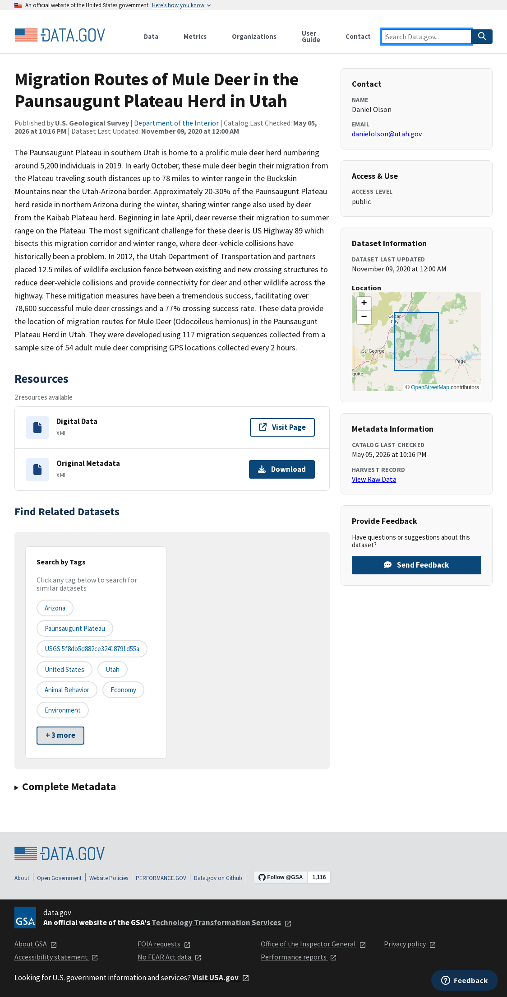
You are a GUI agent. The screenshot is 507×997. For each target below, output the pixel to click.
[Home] (59, 35)
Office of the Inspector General (313, 943)
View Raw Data (374, 479)
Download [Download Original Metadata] (282, 469)
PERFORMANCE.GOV (161, 878)
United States (64, 669)
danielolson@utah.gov (387, 133)
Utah (113, 669)
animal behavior (67, 689)
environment (63, 710)
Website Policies (108, 878)
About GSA (35, 943)
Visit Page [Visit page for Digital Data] (282, 427)
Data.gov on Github (218, 878)
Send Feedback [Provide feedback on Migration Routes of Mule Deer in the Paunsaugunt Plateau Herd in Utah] (416, 565)
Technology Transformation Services (222, 922)
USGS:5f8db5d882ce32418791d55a (92, 648)
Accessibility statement (56, 956)
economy (123, 689)
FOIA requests (164, 943)
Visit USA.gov (220, 978)
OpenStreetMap (430, 387)
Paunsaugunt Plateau (75, 628)
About (21, 878)
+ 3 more (60, 735)
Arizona (55, 608)
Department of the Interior (176, 122)
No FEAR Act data (170, 956)
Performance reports (299, 956)
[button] (364, 304)
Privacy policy (410, 943)
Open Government (59, 878)
